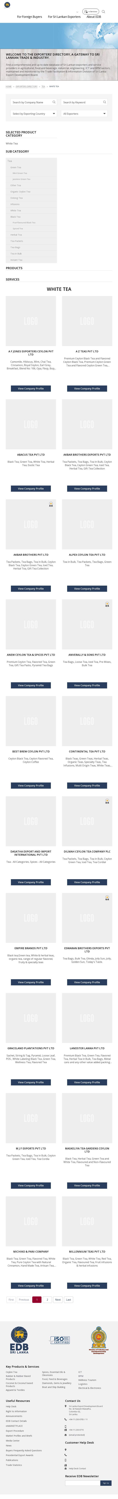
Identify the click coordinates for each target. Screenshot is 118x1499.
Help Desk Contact (77, 1468)
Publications (12, 1460)
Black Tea (15, 216)
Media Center (13, 1440)
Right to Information (16, 1411)
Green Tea (15, 167)
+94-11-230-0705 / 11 (78, 1419)
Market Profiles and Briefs (19, 1435)
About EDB (94, 18)
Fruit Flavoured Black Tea (24, 222)
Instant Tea (16, 259)
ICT (80, 1372)
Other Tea (15, 185)
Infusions (15, 204)
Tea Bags (15, 247)
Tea (43, 86)
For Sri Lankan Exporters (64, 18)
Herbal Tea (16, 234)
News (9, 1445)
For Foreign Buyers (29, 18)
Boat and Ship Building (53, 1387)
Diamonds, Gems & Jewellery (56, 1383)
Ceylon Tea (11, 1372)
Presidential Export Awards (19, 1455)
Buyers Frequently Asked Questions (24, 1450)
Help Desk (11, 1406)
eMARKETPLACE (14, 1425)
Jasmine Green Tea (21, 179)
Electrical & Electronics (89, 1388)
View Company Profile (31, 388)
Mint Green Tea (20, 173)
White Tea (15, 210)
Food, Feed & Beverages (54, 1379)
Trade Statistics (14, 1465)
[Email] (82, 1483)
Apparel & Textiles (15, 1390)
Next (58, 1299)
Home (9, 86)
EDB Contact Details (16, 1421)
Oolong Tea (16, 197)
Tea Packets (16, 241)
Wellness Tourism (87, 1380)
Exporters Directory (26, 86)
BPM (80, 1376)
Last (68, 1299)
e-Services (91, 4)
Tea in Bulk (16, 253)
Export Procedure (15, 1430)
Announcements (14, 1416)
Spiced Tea (18, 228)
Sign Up (106, 1483)
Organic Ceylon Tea (20, 191)
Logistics (82, 1384)
